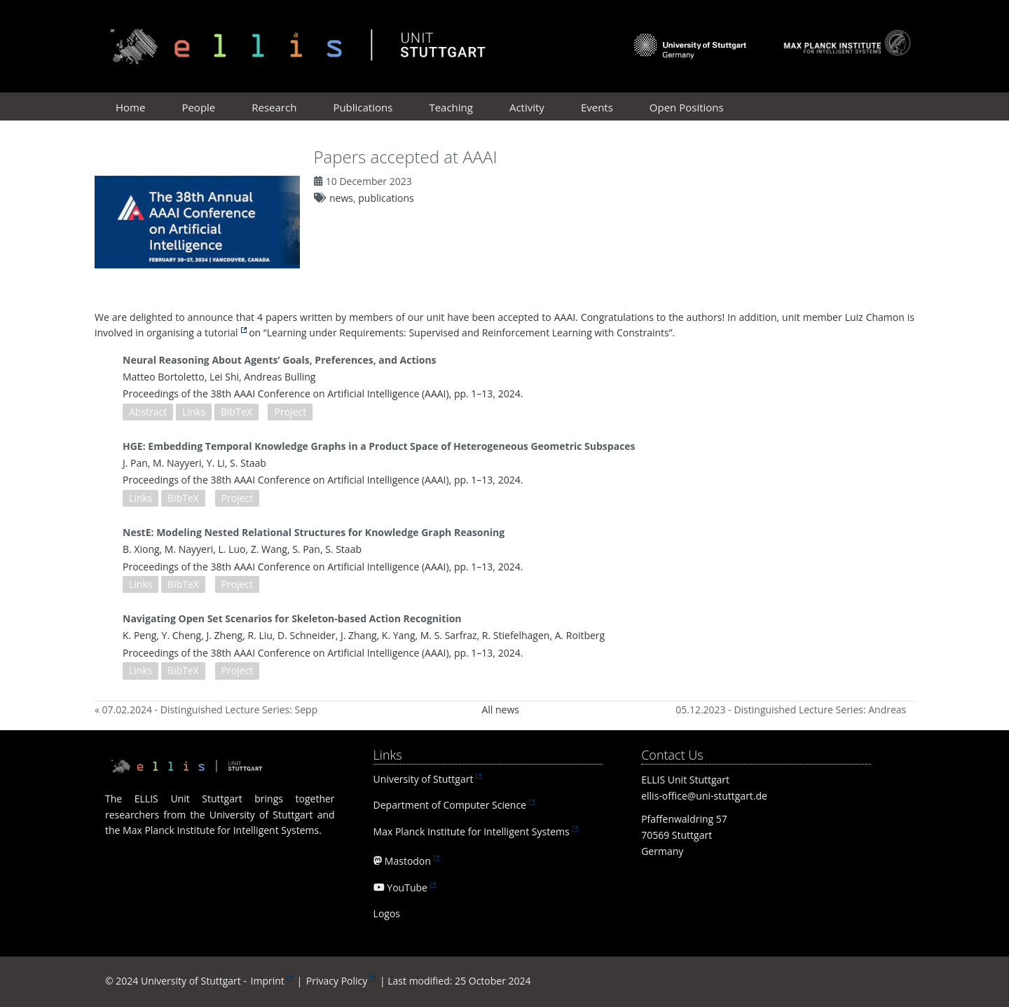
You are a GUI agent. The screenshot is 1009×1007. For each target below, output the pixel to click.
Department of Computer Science (449, 804)
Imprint (267, 980)
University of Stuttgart (423, 779)
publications (385, 198)
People (198, 107)
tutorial (221, 332)
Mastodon (408, 861)
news (341, 198)
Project (290, 411)
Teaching (451, 107)
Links (193, 411)
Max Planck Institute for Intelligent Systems (471, 831)
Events (597, 107)
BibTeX (236, 411)
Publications (362, 107)
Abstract (148, 411)
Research (274, 107)
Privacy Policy (336, 980)
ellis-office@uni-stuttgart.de (704, 795)
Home (130, 107)
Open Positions (687, 107)
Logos (386, 913)
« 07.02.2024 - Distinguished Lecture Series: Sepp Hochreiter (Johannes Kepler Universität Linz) (206, 709)
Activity (526, 107)
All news (500, 709)
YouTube (407, 887)
